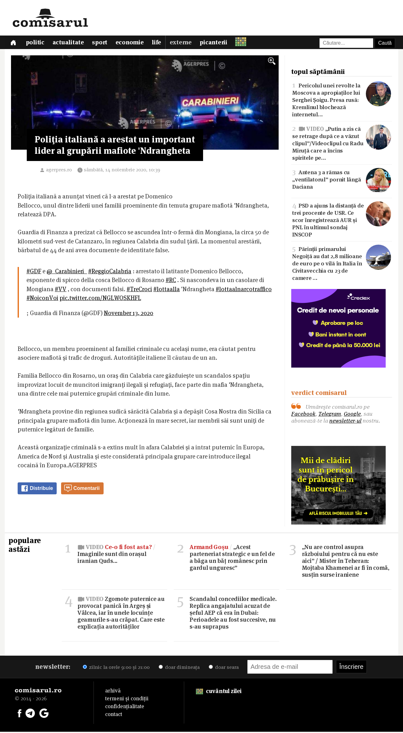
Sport (101, 43)
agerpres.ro (59, 171)
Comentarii (81, 489)
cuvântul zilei (218, 692)
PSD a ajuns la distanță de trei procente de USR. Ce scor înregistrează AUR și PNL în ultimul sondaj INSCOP (341, 221)
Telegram (329, 415)
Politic (36, 43)
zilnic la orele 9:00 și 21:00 (116, 668)
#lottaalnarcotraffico (244, 290)
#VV (60, 290)
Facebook (303, 415)
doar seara (224, 668)
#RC (171, 281)
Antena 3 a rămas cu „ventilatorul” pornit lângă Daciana (341, 180)
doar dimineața (179, 668)
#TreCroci (139, 290)
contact (113, 715)
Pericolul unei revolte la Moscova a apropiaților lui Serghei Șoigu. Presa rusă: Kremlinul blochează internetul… (341, 100)
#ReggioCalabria (109, 272)
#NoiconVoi (42, 299)
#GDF (33, 272)
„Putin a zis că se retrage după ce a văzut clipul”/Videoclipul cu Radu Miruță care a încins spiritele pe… (341, 143)
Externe (184, 43)
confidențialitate (124, 707)
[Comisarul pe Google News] (44, 714)
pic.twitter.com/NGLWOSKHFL (100, 299)
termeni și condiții (127, 700)
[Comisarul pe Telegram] (30, 714)
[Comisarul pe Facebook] (19, 714)
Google (352, 415)
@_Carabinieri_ (67, 272)
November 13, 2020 (128, 314)
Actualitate (69, 43)
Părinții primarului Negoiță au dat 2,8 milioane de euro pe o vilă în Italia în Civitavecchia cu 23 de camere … (341, 264)
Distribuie (37, 489)
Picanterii (217, 43)
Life (159, 43)
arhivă (113, 692)
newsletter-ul (345, 422)
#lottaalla (166, 290)
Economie (132, 43)
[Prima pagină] (13, 43)
